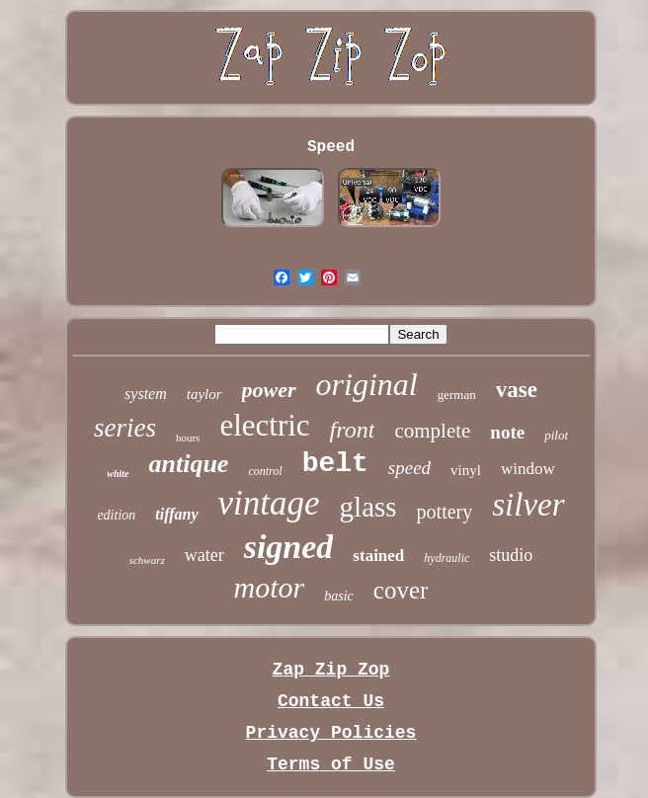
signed (289, 546)
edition (116, 515)
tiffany (176, 514)
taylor (204, 394)
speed (409, 467)
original (367, 384)
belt (335, 463)
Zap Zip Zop (331, 669)
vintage (269, 503)
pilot (556, 435)
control (265, 471)
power (269, 389)
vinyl (465, 470)
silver (528, 504)
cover (401, 590)
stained (378, 555)
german (457, 394)
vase (516, 389)
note (507, 432)
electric (264, 425)
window (528, 468)
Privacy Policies (331, 733)
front (352, 429)
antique (188, 463)
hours (188, 437)
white (117, 473)
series (125, 427)
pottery (445, 511)
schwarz (147, 560)
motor (269, 587)
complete (432, 430)
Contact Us (331, 701)
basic (339, 596)
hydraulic (446, 558)
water (204, 555)
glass (368, 506)
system (145, 393)
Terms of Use (331, 764)
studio (510, 555)
